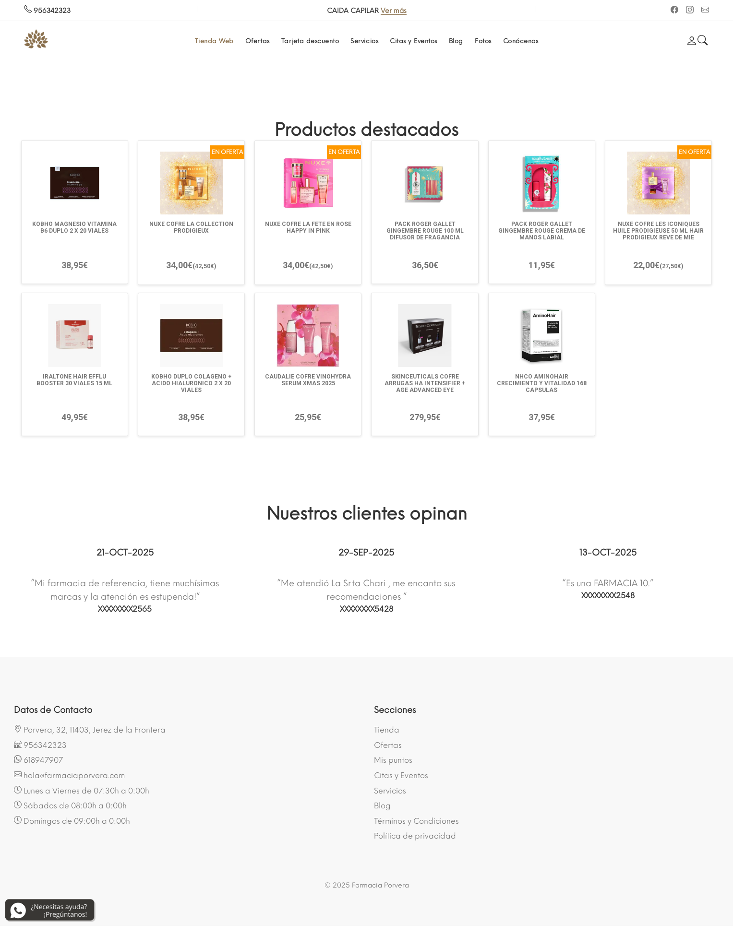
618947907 (38, 760)
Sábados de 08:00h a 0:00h (70, 805)
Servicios (364, 41)
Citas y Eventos (413, 41)
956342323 (47, 11)
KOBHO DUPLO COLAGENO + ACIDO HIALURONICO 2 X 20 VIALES (191, 383)
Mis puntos (393, 760)
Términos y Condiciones (416, 821)
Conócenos (521, 41)
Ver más (394, 11)
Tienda (386, 729)
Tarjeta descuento (310, 41)
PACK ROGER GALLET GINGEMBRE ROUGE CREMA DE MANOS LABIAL (541, 231)
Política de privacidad (415, 835)
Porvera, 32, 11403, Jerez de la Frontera (90, 729)
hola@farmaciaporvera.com (69, 775)
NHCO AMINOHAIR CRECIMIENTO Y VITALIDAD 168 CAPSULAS (542, 383)
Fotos (483, 41)
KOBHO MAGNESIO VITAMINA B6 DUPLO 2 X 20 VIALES (74, 227)
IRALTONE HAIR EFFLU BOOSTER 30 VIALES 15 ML (74, 380)
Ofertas (257, 41)
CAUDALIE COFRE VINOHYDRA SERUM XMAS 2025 (308, 380)
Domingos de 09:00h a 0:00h (72, 821)
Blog (456, 41)
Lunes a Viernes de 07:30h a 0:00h (81, 790)
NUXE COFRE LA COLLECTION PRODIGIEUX (191, 227)
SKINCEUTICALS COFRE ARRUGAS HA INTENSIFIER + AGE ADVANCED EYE (425, 383)
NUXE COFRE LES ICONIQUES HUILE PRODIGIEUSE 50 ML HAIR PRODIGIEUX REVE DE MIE (658, 231)
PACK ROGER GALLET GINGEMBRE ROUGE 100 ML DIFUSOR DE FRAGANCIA (425, 231)
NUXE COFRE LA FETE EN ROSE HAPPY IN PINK (308, 227)
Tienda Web (214, 41)
